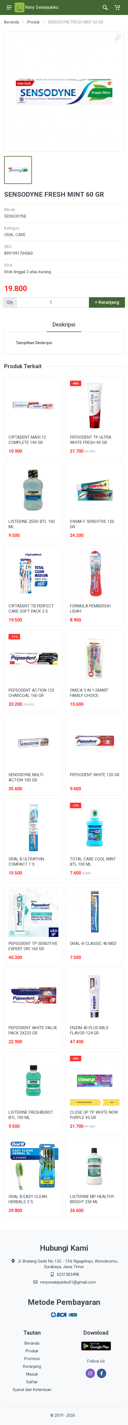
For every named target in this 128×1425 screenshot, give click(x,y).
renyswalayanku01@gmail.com (68, 1282)
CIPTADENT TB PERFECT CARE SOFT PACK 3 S (31, 609)
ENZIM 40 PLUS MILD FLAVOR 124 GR (89, 1030)
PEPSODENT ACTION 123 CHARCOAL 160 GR (31, 693)
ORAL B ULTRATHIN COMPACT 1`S (26, 862)
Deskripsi (64, 324)
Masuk (32, 1374)
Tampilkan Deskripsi (34, 343)
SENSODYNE (15, 216)
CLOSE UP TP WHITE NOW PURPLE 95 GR (94, 1115)
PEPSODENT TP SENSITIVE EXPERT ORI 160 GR (33, 946)
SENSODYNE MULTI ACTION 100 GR (26, 777)
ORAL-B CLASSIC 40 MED (93, 943)
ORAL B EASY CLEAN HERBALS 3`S (28, 1199)
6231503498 (68, 1274)
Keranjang (32, 1366)
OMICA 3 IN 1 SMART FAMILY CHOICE (89, 693)
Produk (33, 22)
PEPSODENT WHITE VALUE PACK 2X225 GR (33, 1030)
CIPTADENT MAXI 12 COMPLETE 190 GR (27, 440)
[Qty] (53, 302)
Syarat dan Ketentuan (32, 1389)
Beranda (11, 22)
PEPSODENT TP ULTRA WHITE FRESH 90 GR (90, 440)
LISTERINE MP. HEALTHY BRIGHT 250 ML (92, 1199)
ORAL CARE (15, 234)
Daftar (32, 1381)
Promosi (32, 1358)
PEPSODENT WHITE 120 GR (94, 774)
